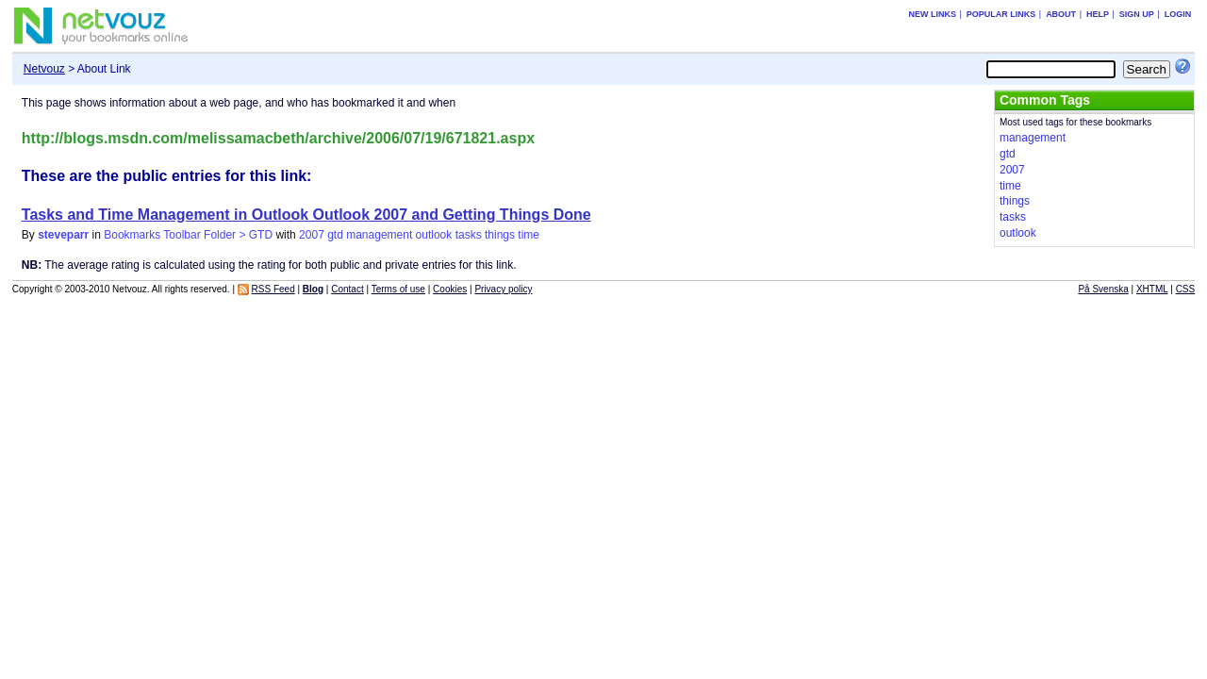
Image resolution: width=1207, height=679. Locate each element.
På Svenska (1103, 289)
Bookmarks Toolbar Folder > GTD (188, 234)
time (528, 234)
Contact (347, 289)
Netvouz (44, 68)
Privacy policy (503, 289)
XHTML (1152, 289)
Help (1097, 14)
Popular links (1001, 14)
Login (1178, 14)
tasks (468, 234)
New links (932, 14)
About (1061, 14)
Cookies (450, 289)
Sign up (1136, 14)
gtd (335, 234)
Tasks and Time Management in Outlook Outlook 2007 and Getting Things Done (306, 215)
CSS (1186, 289)
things (500, 234)
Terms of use (398, 289)
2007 (311, 234)
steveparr (63, 234)
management (379, 234)
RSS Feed (273, 289)
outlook (434, 234)
